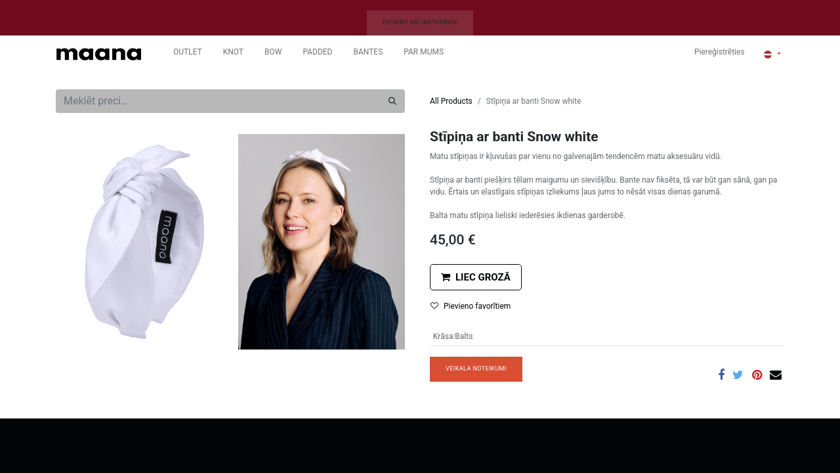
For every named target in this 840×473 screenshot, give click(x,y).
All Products (451, 101)
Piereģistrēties (719, 51)
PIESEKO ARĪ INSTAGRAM (420, 22)
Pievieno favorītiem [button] (470, 306)
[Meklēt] (392, 101)
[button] (476, 277)
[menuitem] (187, 54)
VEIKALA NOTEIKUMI (476, 368)
